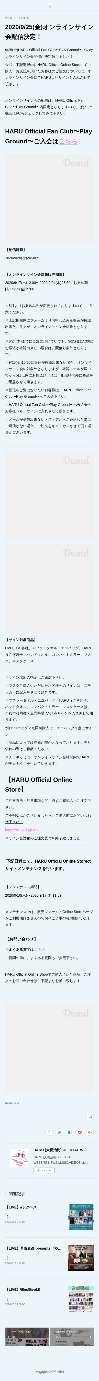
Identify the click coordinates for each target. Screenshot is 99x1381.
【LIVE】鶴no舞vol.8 (22, 1290)
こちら (68, 141)
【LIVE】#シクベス (21, 1207)
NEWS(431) (12, 1102)
